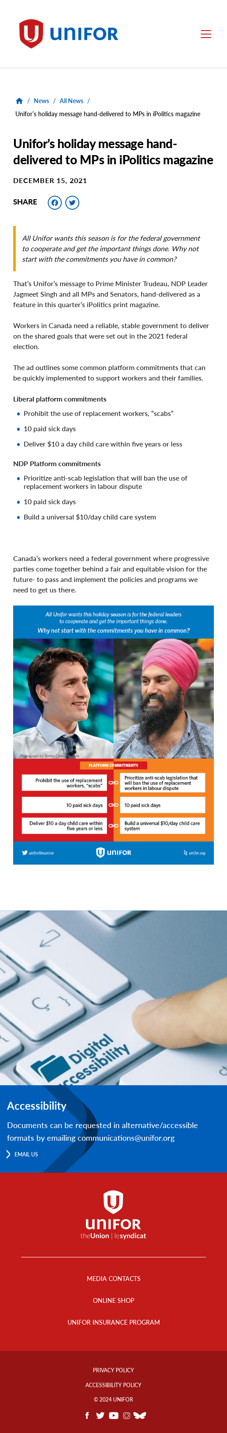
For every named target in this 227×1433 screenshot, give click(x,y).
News (41, 100)
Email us (26, 1154)
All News (71, 100)
